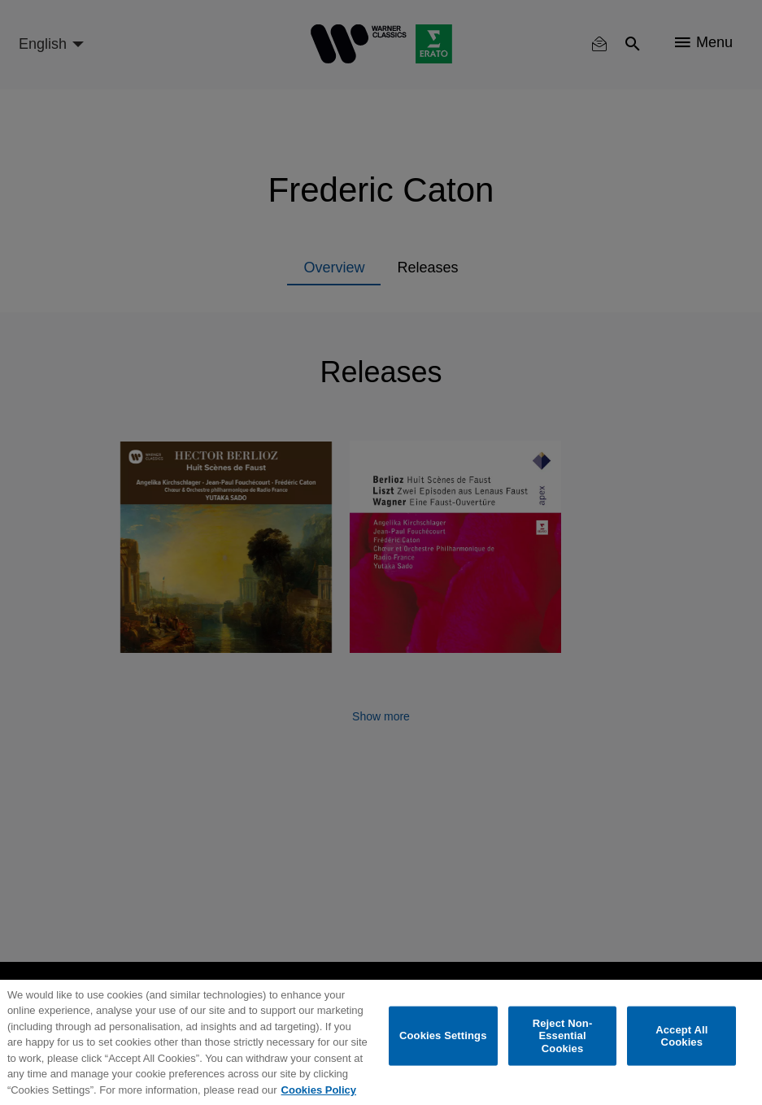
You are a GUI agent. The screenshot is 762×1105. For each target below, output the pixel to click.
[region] (381, 1042)
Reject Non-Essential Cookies (563, 1035)
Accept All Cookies (681, 1035)
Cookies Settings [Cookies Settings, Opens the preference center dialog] (443, 1035)
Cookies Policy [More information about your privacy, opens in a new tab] (318, 1090)
